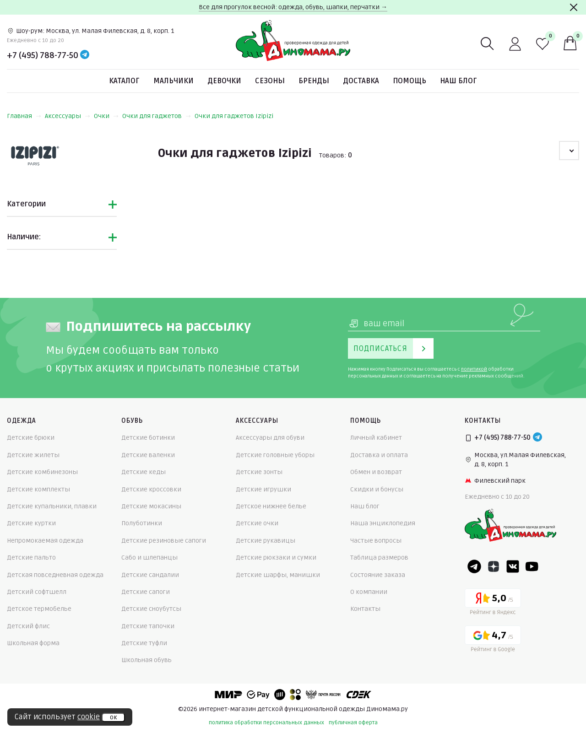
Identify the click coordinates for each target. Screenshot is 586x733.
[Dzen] (493, 566)
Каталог (124, 81)
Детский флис (28, 626)
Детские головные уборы (275, 455)
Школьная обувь (146, 660)
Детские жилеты (33, 455)
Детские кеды (143, 472)
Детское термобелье (39, 609)
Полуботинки (141, 523)
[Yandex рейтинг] (493, 603)
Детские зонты (259, 472)
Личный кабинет (376, 438)
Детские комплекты (38, 489)
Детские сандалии (150, 575)
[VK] (512, 566)
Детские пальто (31, 557)
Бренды (313, 81)
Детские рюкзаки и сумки (276, 557)
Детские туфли (144, 643)
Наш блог (458, 81)
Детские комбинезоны (42, 472)
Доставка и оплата (379, 455)
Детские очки (257, 523)
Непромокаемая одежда (45, 540)
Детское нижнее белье (271, 506)
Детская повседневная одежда (55, 575)
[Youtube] (532, 566)
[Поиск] (487, 44)
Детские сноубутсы (151, 609)
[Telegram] (84, 55)
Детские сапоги (145, 592)
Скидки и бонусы (376, 489)
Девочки (224, 81)
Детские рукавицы (265, 540)
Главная (24, 116)
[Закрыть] (573, 7)
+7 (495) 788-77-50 (42, 55)
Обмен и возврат (376, 472)
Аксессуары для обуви (270, 438)
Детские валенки (148, 455)
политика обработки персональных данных (266, 722)
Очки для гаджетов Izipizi (234, 116)
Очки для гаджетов (156, 116)
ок (113, 717)
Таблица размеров (379, 557)
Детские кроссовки (151, 489)
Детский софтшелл (36, 592)
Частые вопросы (376, 540)
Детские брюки (30, 438)
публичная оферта (353, 722)
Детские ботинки (148, 438)
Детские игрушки (263, 489)
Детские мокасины (151, 506)
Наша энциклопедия (382, 523)
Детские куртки (31, 523)
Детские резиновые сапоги (163, 540)
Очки (106, 116)
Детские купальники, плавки (52, 506)
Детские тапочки (147, 626)
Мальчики (173, 81)
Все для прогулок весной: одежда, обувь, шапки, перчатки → (293, 7)
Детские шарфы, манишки (278, 575)
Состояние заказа (377, 575)
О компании (368, 592)
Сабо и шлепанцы (149, 557)
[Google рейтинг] (493, 640)
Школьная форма (33, 643)
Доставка (361, 81)
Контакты (365, 609)
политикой (474, 369)
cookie (88, 717)
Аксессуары (67, 116)
